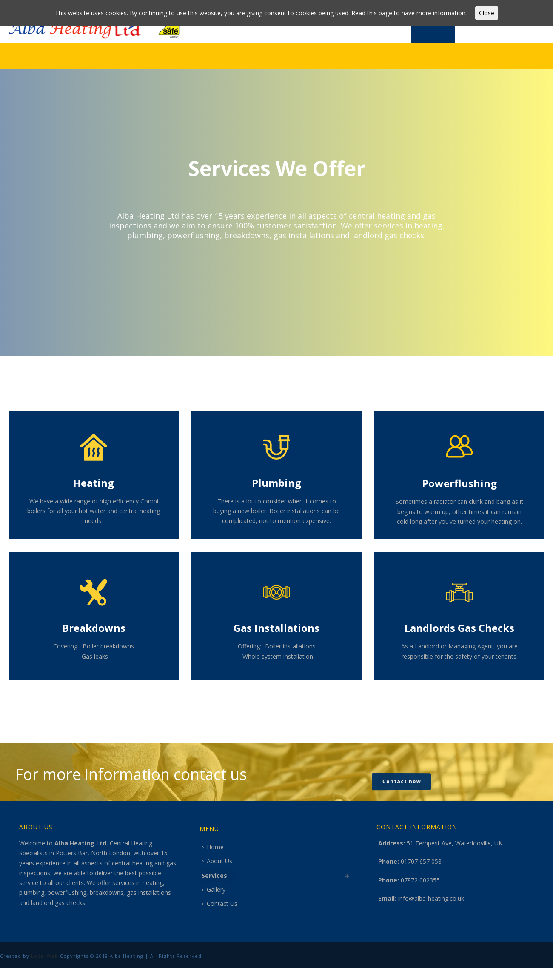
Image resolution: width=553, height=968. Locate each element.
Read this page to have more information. (409, 13)
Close (486, 13)
